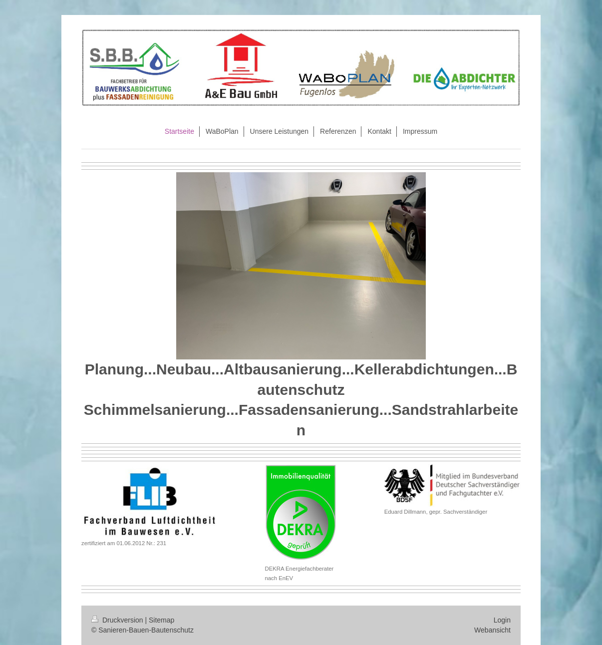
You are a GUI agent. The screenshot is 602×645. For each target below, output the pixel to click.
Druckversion (118, 620)
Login (502, 620)
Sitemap (161, 620)
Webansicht (492, 630)
